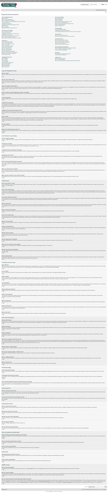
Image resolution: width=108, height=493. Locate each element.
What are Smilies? (5, 60)
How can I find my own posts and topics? (62, 44)
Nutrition (58, 0)
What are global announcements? (7, 62)
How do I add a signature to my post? (8, 43)
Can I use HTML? (5, 59)
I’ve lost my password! (5, 22)
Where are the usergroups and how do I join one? (63, 21)
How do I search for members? (60, 43)
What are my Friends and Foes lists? (61, 35)
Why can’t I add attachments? (7, 49)
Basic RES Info (40, 0)
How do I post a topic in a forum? (7, 41)
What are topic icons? (5, 66)
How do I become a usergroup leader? (61, 22)
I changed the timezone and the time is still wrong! (10, 33)
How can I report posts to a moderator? (8, 51)
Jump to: (86, 486)
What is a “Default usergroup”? (60, 24)
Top (3, 76)
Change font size (106, 12)
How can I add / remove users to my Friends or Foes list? (64, 36)
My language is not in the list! (7, 34)
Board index (5, 489)
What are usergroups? (59, 20)
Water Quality (67, 0)
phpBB (50, 491)
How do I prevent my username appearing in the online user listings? (13, 21)
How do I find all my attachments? (61, 54)
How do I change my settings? (7, 31)
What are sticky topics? (6, 64)
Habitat (62, 0)
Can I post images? (5, 61)
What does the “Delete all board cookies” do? (9, 27)
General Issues (52, 0)
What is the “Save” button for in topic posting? (9, 52)
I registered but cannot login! (6, 23)
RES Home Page (29, 0)
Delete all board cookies (90, 489)
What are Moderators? (59, 19)
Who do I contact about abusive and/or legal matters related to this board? (67, 60)
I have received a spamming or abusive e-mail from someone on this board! (68, 31)
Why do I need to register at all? (7, 19)
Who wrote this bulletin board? (60, 58)
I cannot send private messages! (60, 29)
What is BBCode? (5, 58)
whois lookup (78, 480)
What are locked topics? (6, 65)
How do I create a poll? (6, 44)
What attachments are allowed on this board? (62, 53)
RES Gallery (35, 0)
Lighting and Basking (75, 0)
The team (83, 489)
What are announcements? (6, 63)
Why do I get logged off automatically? (8, 20)
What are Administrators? (59, 18)
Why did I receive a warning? (7, 50)
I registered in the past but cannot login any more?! (10, 24)
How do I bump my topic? (6, 54)
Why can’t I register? (5, 26)
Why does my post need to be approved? (9, 53)
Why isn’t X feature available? (60, 59)
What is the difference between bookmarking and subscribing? (65, 47)
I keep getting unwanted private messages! (62, 30)
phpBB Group (32, 468)
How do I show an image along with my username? (10, 35)
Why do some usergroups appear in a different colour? (64, 23)
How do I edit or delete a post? (7, 42)
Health (81, 0)
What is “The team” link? (59, 25)
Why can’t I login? (5, 18)
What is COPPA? (5, 25)
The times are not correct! (6, 32)
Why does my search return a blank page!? (62, 42)
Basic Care (46, 0)
